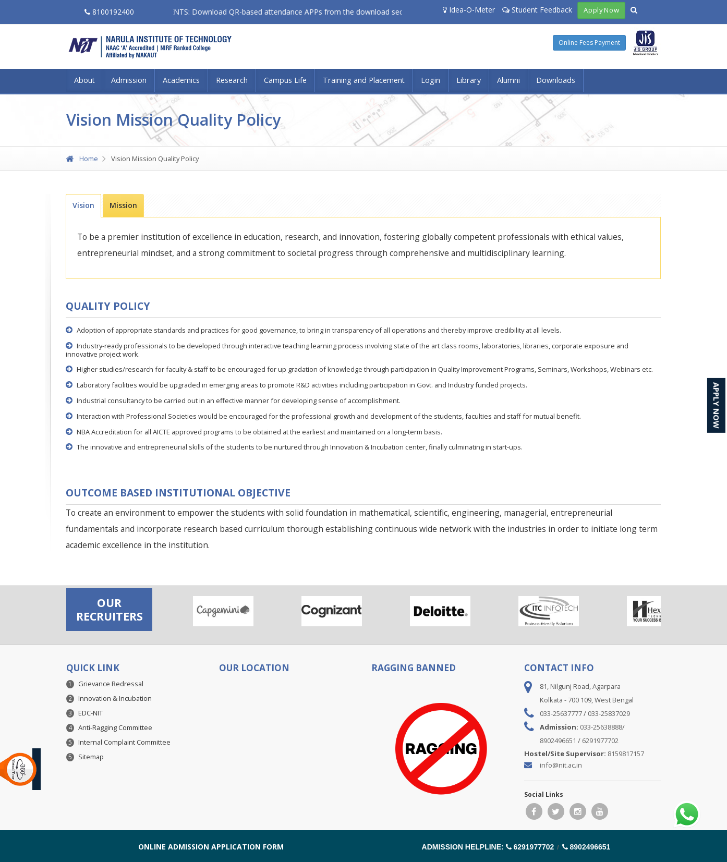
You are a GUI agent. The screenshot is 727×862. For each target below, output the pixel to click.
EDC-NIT (90, 713)
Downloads (555, 80)
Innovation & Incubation (115, 698)
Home (82, 158)
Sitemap (91, 756)
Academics (181, 80)
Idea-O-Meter (469, 10)
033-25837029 (609, 713)
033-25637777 (561, 713)
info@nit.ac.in (561, 765)
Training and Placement (364, 80)
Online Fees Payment (589, 42)
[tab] (83, 205)
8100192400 (109, 12)
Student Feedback (537, 10)
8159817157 (626, 753)
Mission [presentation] (123, 205)
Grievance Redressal (110, 683)
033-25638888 (601, 727)
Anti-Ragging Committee (115, 727)
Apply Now (602, 10)
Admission (129, 80)
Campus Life (285, 80)
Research (232, 80)
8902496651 (558, 740)
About (84, 80)
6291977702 (600, 740)
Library (468, 80)
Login (430, 80)
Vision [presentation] (83, 205)
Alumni (508, 80)
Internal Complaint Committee (124, 742)
